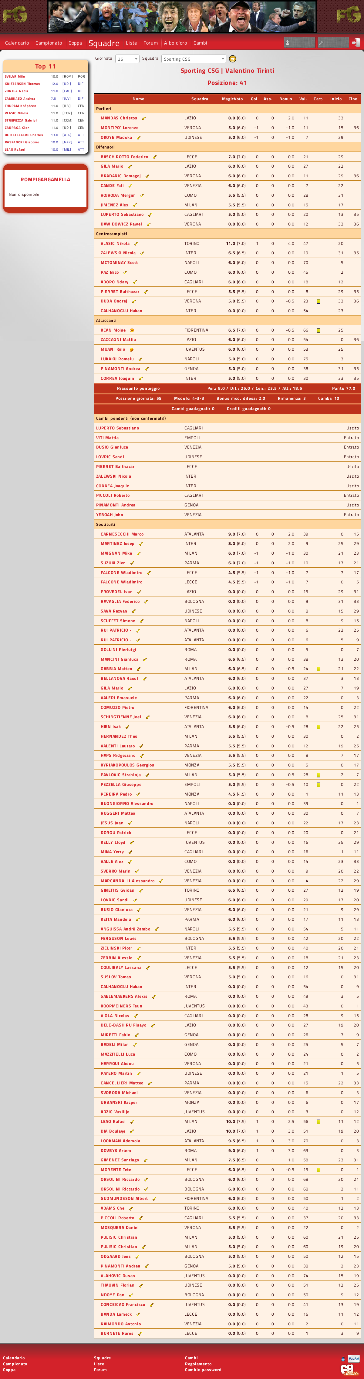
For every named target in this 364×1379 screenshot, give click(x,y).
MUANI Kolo (113, 349)
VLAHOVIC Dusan (118, 1275)
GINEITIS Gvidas (117, 890)
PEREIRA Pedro (116, 794)
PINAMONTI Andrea (120, 368)
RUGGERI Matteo (118, 813)
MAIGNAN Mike (116, 553)
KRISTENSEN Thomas (22, 83)
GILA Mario (112, 166)
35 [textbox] (120, 59)
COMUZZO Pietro (117, 707)
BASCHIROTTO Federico (124, 156)
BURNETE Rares (117, 1333)
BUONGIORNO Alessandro (127, 803)
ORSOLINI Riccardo (120, 1179)
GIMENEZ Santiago (120, 1160)
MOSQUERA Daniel (120, 1227)
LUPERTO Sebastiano (122, 214)
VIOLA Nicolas (115, 1015)
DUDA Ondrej (114, 301)
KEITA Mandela (116, 919)
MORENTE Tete (116, 1169)
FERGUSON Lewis (119, 938)
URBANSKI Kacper (119, 1102)
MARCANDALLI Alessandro (128, 880)
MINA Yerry (112, 851)
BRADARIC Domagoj (121, 175)
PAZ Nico (110, 272)
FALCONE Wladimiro (121, 572)
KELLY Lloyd (113, 842)
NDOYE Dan (113, 1294)
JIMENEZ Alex (115, 205)
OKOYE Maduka (116, 137)
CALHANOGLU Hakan (122, 310)
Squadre (104, 42)
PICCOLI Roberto (113, 495)
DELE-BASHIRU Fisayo (124, 1025)
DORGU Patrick (116, 832)
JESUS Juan (112, 823)
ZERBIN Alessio (117, 957)
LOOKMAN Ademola (120, 1140)
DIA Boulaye (113, 1131)
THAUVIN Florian (118, 1285)
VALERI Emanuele (119, 697)
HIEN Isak (111, 726)
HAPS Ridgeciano (118, 755)
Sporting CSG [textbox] (177, 59)
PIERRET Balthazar (120, 291)
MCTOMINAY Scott (119, 262)
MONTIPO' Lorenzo (120, 127)
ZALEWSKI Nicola (118, 252)
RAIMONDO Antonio (121, 1324)
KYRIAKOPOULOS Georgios (127, 765)
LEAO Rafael (15, 149)
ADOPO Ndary (115, 282)
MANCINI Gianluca (120, 659)
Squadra (150, 58)
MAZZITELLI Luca (118, 1054)
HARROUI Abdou (117, 1063)
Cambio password (203, 1369)
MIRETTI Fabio (115, 1034)
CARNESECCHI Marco (122, 534)
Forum (150, 42)
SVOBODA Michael (119, 1092)
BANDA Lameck (116, 1314)
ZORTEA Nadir (17, 90)
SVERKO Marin (116, 871)
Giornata (104, 58)
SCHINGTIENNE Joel (121, 716)
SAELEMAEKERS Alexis (124, 996)
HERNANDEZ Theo (119, 736)
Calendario (17, 42)
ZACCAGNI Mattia (118, 339)
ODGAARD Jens (116, 1256)
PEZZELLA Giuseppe (121, 784)
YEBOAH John (109, 514)
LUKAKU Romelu (117, 359)
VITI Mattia (107, 437)
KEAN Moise (113, 330)
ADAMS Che (113, 1208)
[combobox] (127, 59)
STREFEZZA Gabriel (21, 120)
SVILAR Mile (15, 76)
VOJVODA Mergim (118, 195)
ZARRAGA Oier (17, 127)
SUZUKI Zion (113, 562)
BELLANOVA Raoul (119, 678)
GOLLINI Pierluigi (118, 649)
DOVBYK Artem (116, 1150)
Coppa (75, 42)
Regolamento (198, 1364)
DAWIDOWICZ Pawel (121, 224)
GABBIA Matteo (116, 668)
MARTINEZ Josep (118, 543)
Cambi (200, 42)
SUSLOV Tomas (116, 976)
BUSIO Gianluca (112, 447)
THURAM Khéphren (20, 105)
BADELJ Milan (115, 1044)
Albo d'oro (175, 42)
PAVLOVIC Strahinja (121, 774)
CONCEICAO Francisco (123, 1304)
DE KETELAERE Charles (24, 134)
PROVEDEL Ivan (117, 591)
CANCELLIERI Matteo (122, 1083)
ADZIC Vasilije (115, 1111)
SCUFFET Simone (118, 620)
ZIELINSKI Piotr (116, 948)
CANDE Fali (112, 185)
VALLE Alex (112, 861)
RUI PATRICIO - (116, 630)
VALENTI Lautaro (118, 746)
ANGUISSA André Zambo (125, 929)
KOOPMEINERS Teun (122, 1006)
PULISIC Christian (119, 1237)
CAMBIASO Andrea (20, 98)
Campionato (48, 42)
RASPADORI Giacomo (22, 142)
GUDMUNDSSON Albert (124, 1198)
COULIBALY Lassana (121, 967)
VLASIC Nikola (17, 112)
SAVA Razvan (114, 611)
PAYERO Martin (116, 1073)
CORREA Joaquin (117, 378)
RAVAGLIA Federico (120, 601)
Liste (131, 42)
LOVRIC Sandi (110, 456)
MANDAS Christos (119, 118)
